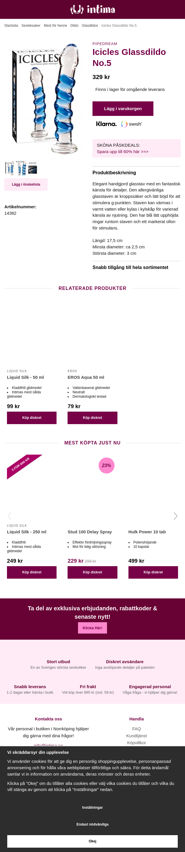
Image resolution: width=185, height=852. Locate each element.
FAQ (136, 728)
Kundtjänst (136, 735)
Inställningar (92, 808)
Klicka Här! (92, 628)
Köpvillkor (136, 742)
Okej (92, 841)
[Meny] (6, 9)
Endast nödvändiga (93, 824)
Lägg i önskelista (26, 184)
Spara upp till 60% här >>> (122, 151)
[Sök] (19, 9)
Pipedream (104, 44)
